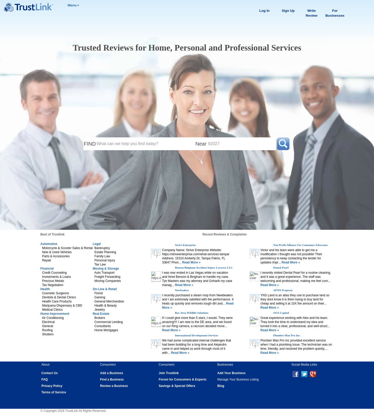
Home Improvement (54, 314)
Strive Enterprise (185, 244)
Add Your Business (231, 373)
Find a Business (112, 379)
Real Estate (101, 314)
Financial (47, 268)
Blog (220, 386)
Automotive (48, 244)
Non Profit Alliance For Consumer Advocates (300, 244)
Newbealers (182, 290)
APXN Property (283, 290)
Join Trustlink (169, 373)
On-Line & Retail (105, 289)
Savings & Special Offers (177, 386)
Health (45, 289)
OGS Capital (281, 312)
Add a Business (111, 373)
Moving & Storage (106, 268)
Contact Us (49, 373)
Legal (97, 244)
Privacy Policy (51, 386)
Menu (73, 5)
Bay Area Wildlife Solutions (191, 312)
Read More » (191, 262)
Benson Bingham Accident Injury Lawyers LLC (204, 267)
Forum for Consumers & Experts (182, 379)
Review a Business (114, 386)
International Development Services (196, 335)
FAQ (44, 379)
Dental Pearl (281, 267)
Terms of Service (53, 392)
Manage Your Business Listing (238, 379)
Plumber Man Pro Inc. (287, 335)
